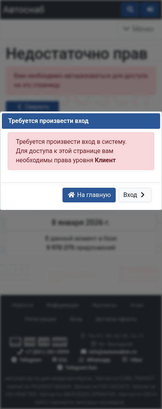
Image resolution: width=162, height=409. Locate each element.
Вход (135, 195)
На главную (89, 195)
